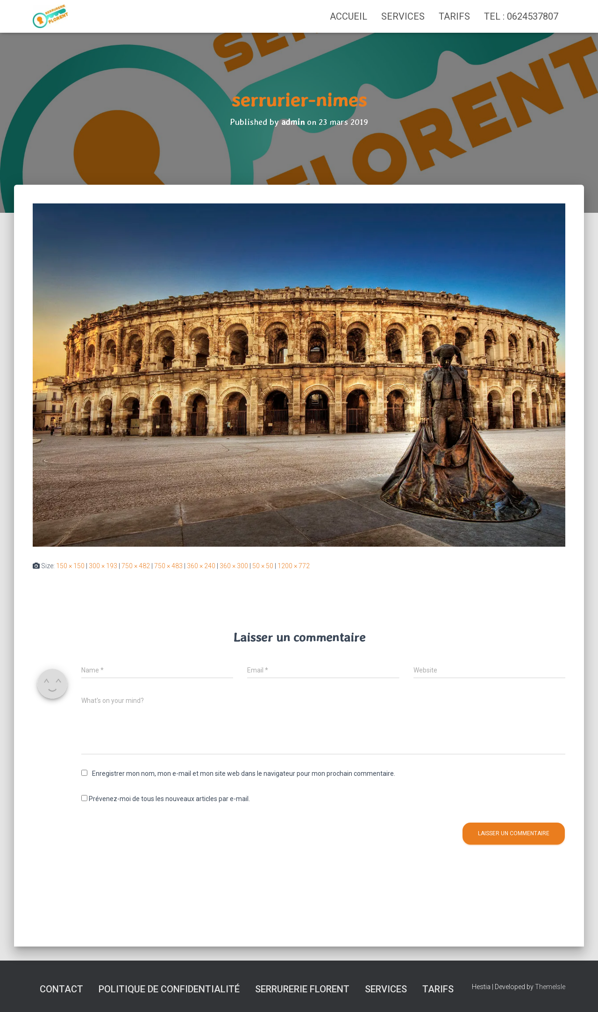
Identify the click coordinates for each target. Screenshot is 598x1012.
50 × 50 (262, 566)
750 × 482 (135, 566)
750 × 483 (168, 566)
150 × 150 (70, 566)
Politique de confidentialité (169, 989)
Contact (61, 989)
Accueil (348, 16)
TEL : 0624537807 (521, 16)
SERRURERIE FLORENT (302, 989)
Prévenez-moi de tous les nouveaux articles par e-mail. (169, 798)
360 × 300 (234, 566)
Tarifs (454, 16)
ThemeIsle (550, 986)
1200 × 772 (294, 566)
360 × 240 (201, 566)
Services (403, 16)
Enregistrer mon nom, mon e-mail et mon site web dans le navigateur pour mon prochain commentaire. (243, 773)
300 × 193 (103, 566)
